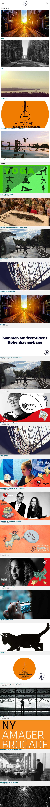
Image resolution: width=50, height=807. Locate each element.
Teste (2, 38)
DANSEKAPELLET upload (6, 194)
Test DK (2, 652)
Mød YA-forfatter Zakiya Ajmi (7, 586)
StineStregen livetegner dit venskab (9, 422)
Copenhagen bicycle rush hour (8, 716)
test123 (2, 390)
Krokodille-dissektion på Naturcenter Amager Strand (13, 227)
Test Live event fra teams (6, 619)
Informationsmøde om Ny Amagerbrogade (11, 749)
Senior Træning (4, 455)
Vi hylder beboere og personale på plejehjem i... (12, 684)
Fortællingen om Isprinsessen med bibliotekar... (12, 488)
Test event (2, 554)
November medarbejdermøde (7, 291)
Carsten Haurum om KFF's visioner (9, 782)
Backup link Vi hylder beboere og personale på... (13, 128)
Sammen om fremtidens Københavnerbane (11, 357)
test (2, 68)
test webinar (4, 98)
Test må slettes (4, 258)
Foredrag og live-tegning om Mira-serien (10, 521)
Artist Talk (2, 324)
